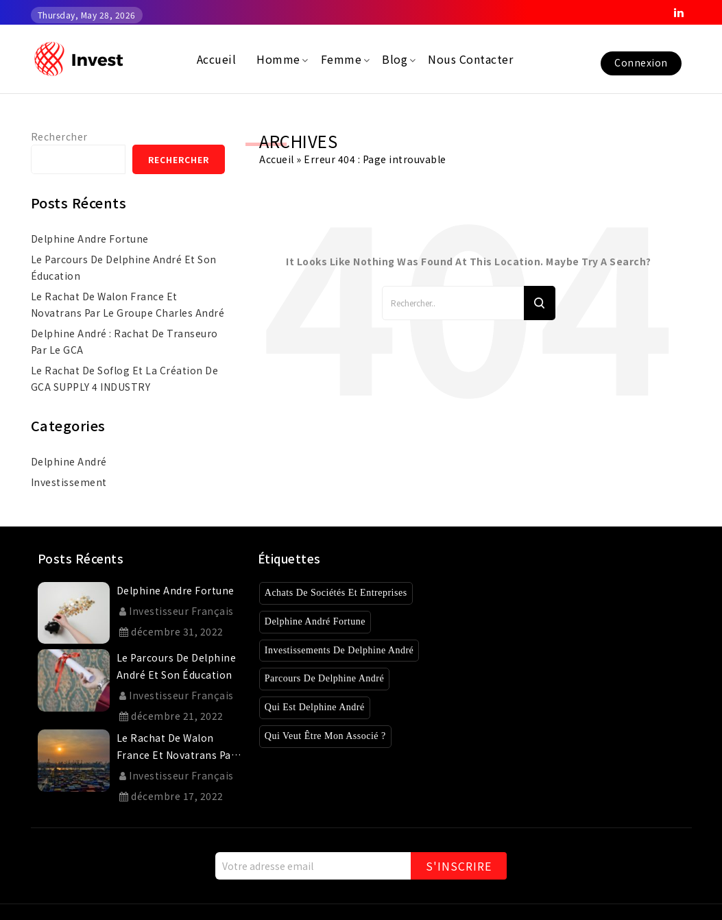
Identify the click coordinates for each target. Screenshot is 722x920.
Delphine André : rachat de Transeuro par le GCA (124, 341)
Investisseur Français (176, 611)
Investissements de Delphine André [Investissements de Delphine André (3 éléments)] (350, 650)
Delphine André (69, 461)
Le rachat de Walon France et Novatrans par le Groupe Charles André (128, 304)
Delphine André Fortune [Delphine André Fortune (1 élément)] (321, 621)
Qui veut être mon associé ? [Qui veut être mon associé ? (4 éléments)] (332, 735)
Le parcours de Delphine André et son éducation (124, 267)
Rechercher (59, 136)
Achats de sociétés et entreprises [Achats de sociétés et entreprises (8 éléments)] (345, 592)
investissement (69, 482)
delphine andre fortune (90, 238)
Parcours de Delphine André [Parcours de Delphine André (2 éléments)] (332, 678)
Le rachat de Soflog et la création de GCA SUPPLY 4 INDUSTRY (125, 378)
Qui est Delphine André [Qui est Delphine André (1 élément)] (319, 707)
